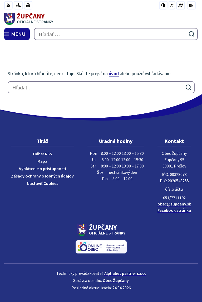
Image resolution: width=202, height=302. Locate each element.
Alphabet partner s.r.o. (125, 273)
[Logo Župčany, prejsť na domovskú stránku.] (101, 19)
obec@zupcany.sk (174, 204)
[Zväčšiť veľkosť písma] (180, 5)
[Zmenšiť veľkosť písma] (172, 5)
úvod (114, 73)
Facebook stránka (174, 210)
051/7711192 (174, 197)
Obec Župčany (116, 280)
